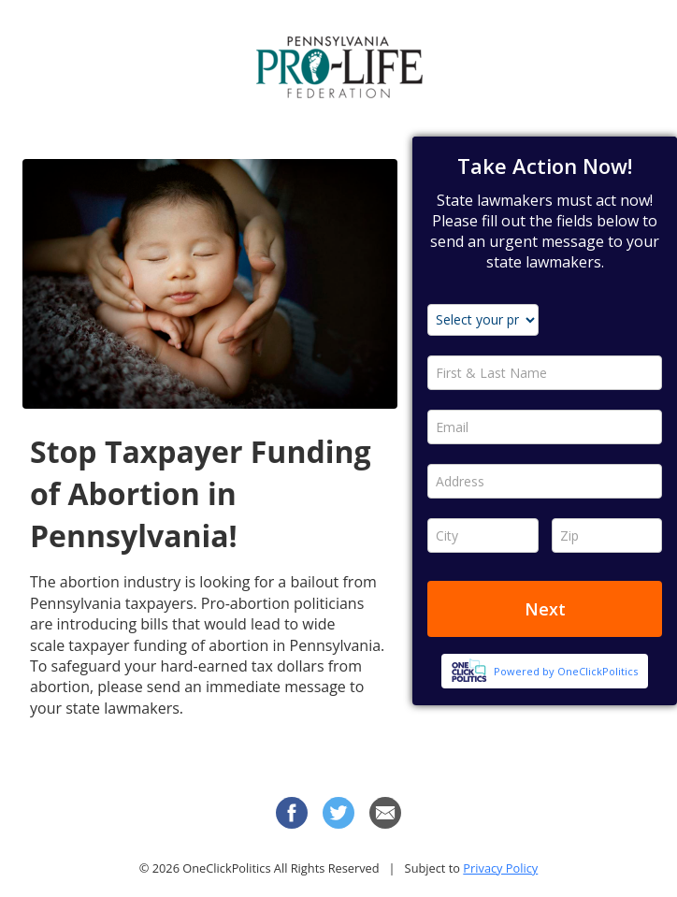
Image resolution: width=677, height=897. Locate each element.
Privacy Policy (500, 868)
